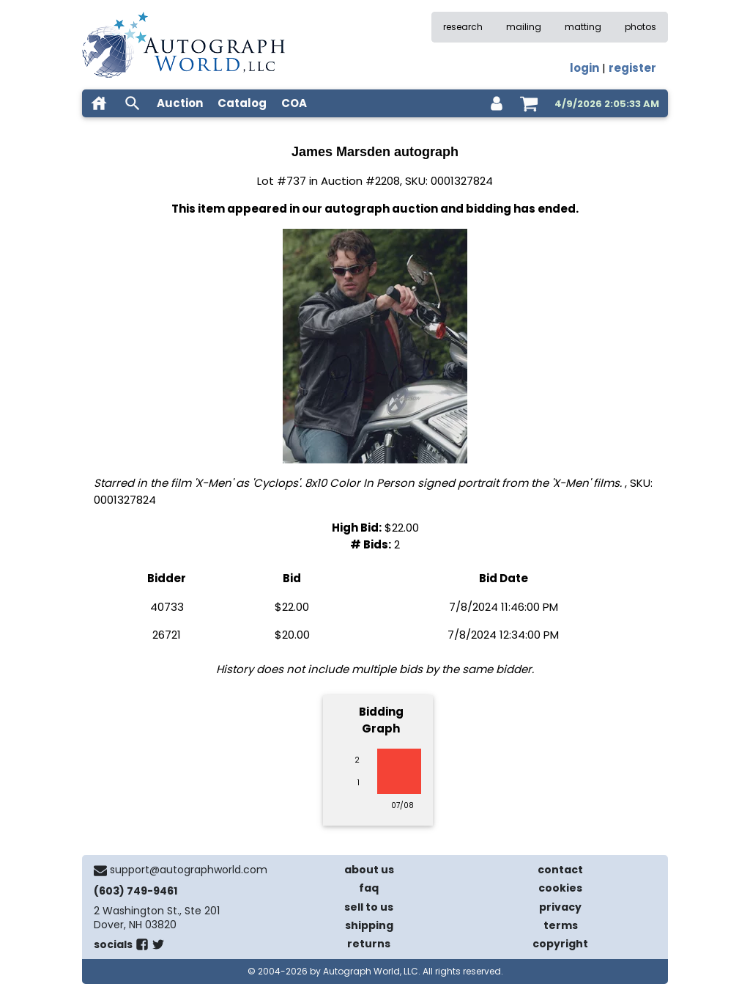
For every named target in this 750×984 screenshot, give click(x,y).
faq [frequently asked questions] (369, 888)
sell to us (368, 907)
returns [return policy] (368, 943)
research (463, 27)
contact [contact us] (560, 869)
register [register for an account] (632, 68)
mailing (523, 27)
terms (560, 925)
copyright (560, 943)
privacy (560, 907)
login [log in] (584, 68)
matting (583, 27)
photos (640, 27)
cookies (560, 888)
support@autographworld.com (188, 869)
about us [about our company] (369, 869)
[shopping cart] (528, 103)
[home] (98, 103)
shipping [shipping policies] (369, 925)
